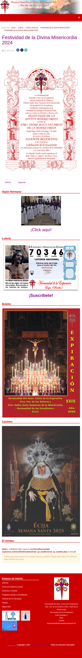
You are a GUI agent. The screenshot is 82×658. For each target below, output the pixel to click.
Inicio (13, 28)
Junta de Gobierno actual (12, 587)
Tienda (5, 603)
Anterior (8, 182)
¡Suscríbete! (41, 295)
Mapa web (6, 607)
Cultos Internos (32, 28)
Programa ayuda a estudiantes (14, 595)
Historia (5, 583)
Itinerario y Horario (9, 591)
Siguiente (22, 182)
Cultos (20, 28)
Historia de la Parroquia (11, 599)
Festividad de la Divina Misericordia (55, 28)
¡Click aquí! (41, 229)
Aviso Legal (11, 645)
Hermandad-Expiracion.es (40, 645)
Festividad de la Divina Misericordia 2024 (39, 40)
